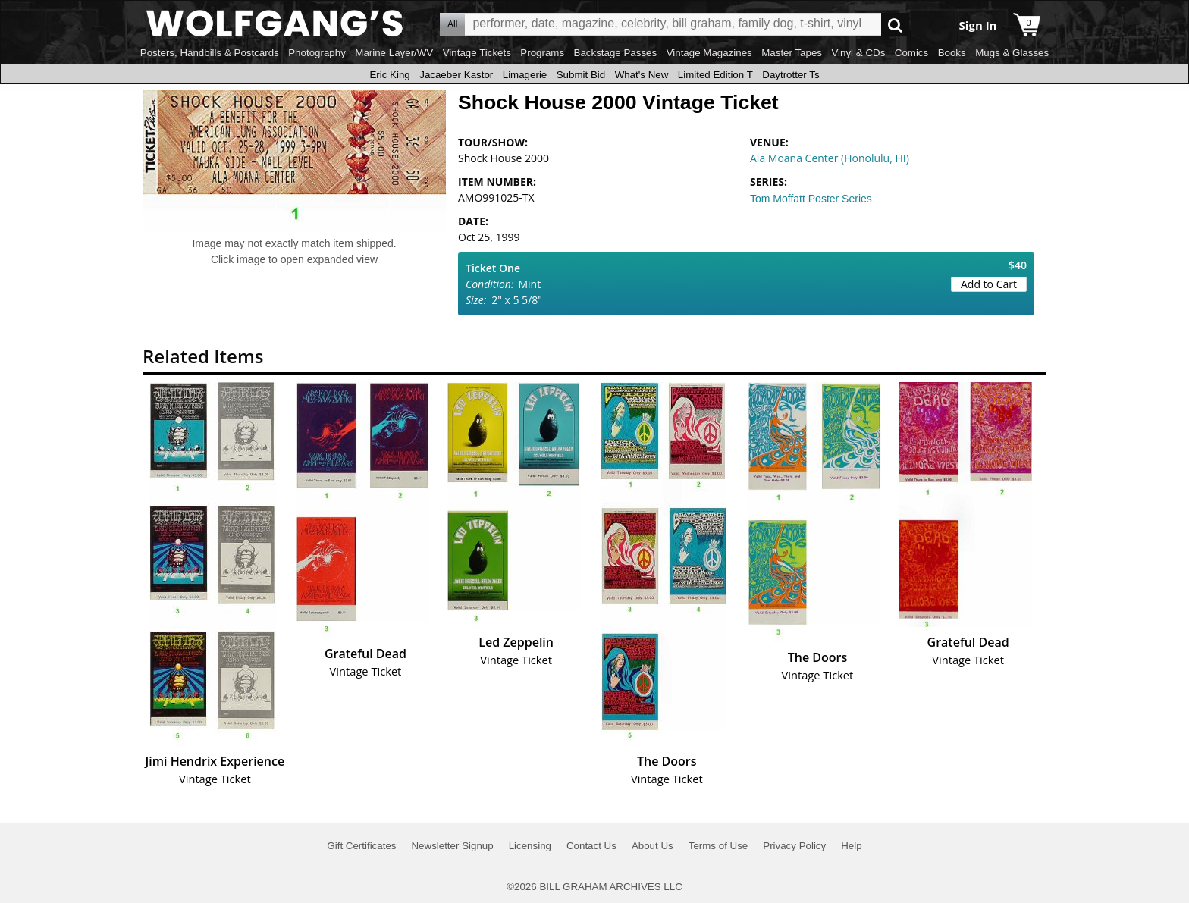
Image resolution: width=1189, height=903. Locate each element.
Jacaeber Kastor (456, 74)
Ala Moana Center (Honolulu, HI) (829, 158)
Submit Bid (581, 74)
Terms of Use (718, 845)
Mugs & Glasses (1012, 52)
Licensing (530, 845)
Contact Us (591, 845)
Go (895, 24)
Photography (317, 52)
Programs (542, 52)
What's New (642, 74)
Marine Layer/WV (394, 52)
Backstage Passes (615, 52)
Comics (911, 52)
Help (851, 845)
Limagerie (525, 74)
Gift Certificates (361, 845)
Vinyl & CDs (858, 52)
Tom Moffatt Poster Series (811, 199)
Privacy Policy (794, 845)
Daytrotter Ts (790, 74)
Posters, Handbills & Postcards (209, 52)
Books (952, 52)
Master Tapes (791, 52)
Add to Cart (989, 284)
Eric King (389, 74)
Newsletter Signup (452, 845)
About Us (652, 845)
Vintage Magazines (709, 52)
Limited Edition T (715, 74)
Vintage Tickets (477, 52)
